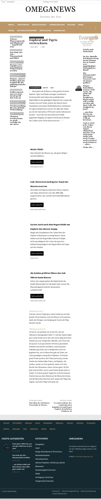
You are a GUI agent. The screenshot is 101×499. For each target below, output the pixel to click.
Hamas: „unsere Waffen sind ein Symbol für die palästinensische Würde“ (16, 75)
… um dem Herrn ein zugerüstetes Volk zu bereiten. (89, 95)
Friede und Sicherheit (87, 50)
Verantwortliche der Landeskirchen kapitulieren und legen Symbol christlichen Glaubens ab (62, 407)
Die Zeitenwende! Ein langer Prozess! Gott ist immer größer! (89, 71)
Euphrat (45, 88)
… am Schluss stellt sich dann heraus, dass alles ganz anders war (22, 465)
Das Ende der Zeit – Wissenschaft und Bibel (17, 50)
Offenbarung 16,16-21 (37, 329)
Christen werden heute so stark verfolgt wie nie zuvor (16, 109)
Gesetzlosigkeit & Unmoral (16, 56)
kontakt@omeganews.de (83, 456)
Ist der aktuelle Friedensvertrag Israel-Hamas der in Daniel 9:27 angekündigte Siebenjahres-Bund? (90, 61)
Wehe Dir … (87, 118)
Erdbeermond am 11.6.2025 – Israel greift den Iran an (17, 85)
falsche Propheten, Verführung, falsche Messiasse (16, 92)
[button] (96, 28)
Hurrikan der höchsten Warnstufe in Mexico (39, 404)
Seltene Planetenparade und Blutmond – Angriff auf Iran (16, 41)
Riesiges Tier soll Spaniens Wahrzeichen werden (17, 61)
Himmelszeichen (16, 37)
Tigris (52, 88)
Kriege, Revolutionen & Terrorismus (15, 68)
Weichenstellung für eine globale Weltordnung (16, 98)
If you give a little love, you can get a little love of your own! (21, 446)
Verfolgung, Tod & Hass (16, 103)
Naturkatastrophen (36, 38)
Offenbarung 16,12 (36, 311)
